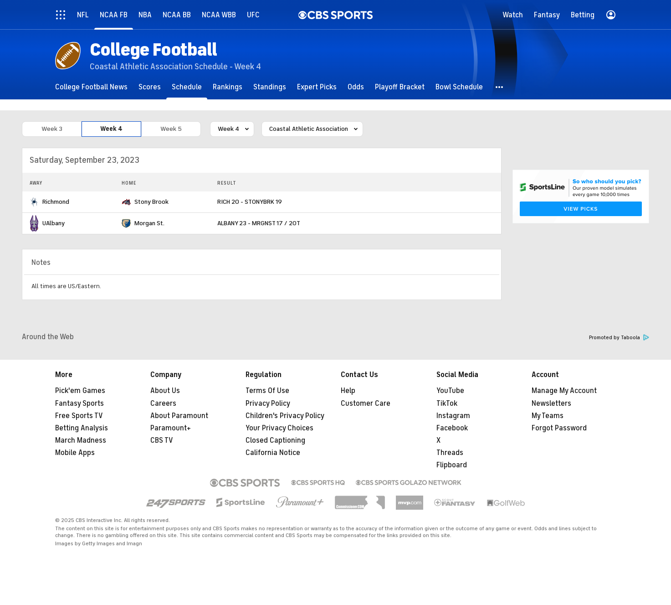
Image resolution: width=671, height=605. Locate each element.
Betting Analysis (81, 428)
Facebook (452, 428)
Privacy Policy (268, 403)
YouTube (450, 390)
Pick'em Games (80, 390)
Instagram (453, 415)
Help (348, 390)
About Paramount (179, 415)
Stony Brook (151, 202)
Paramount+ (170, 428)
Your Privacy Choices (279, 428)
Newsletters (551, 403)
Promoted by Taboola (619, 338)
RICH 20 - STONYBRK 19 (249, 202)
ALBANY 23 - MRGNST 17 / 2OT (258, 223)
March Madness (80, 440)
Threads (449, 452)
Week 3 (51, 129)
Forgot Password (559, 428)
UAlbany (53, 223)
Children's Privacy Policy (285, 415)
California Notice (273, 452)
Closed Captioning (275, 440)
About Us (165, 390)
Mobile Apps (75, 452)
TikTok (446, 403)
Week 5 (171, 129)
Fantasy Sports (79, 403)
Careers (163, 403)
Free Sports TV (79, 415)
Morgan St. (149, 223)
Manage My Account (564, 390)
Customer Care (365, 403)
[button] (499, 86)
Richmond (55, 202)
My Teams (547, 415)
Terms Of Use (267, 390)
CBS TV (161, 440)
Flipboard (451, 465)
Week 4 (111, 129)
